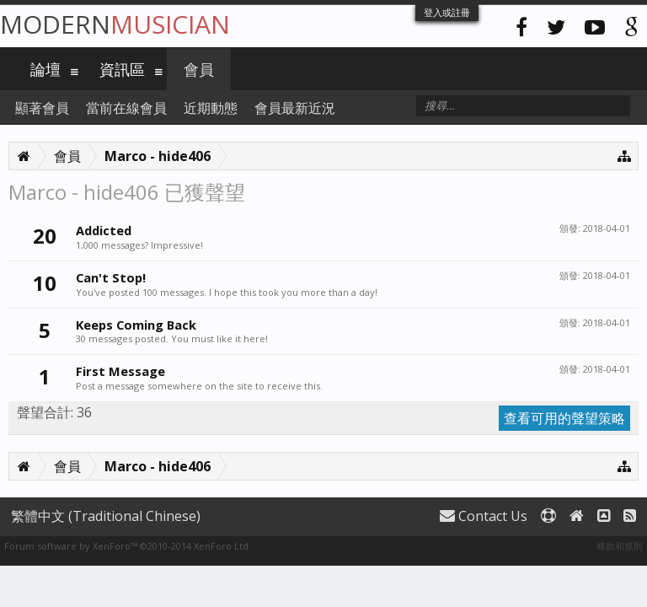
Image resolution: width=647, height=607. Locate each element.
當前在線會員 (126, 108)
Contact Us (483, 516)
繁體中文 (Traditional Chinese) (106, 516)
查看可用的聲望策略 (564, 418)
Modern (115, 24)
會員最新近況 (294, 108)
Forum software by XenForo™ (127, 546)
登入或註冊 (447, 12)
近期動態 (211, 108)
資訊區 (122, 69)
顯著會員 (42, 108)
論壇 (45, 69)
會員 (199, 69)
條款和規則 (619, 546)
